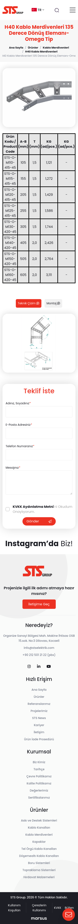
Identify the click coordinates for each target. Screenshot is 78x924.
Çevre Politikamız (39, 776)
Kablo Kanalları (39, 827)
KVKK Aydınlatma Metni (33, 506)
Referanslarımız (39, 704)
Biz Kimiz (39, 762)
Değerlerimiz (39, 790)
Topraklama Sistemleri (39, 870)
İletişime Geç (39, 604)
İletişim (39, 732)
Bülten (69, 908)
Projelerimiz (39, 711)
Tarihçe (39, 769)
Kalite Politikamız (39, 783)
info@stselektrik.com (39, 648)
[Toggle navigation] (73, 10)
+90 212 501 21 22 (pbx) (39, 655)
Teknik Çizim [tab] (28, 303)
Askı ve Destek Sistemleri (39, 820)
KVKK (57, 908)
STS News (39, 718)
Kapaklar (39, 842)
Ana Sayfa (38, 690)
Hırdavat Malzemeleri (39, 877)
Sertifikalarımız (39, 797)
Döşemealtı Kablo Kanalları (39, 856)
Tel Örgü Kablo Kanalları (39, 849)
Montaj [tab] (53, 303)
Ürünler (39, 697)
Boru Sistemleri (39, 863)
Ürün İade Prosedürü (39, 739)
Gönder (39, 521)
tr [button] (38, 9)
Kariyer (39, 725)
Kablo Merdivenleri (39, 835)
